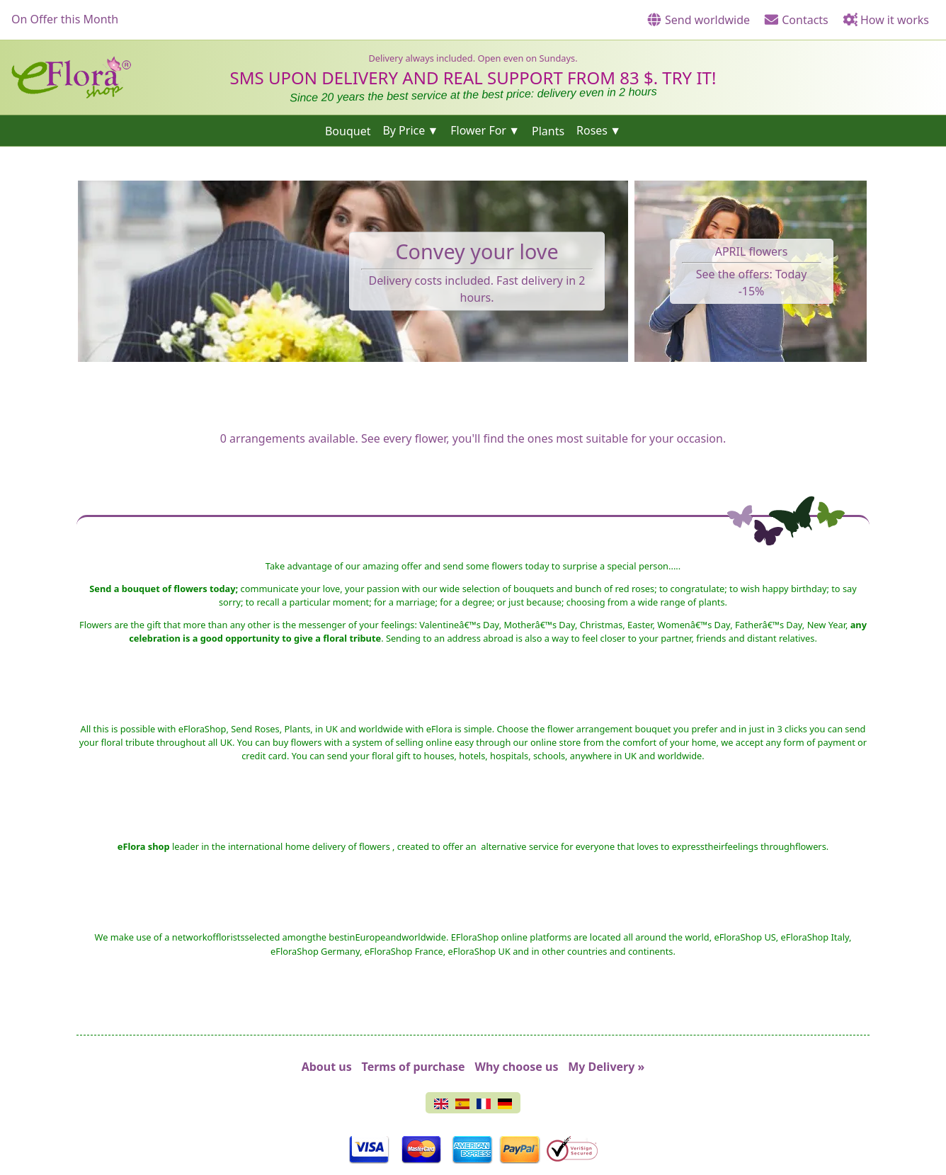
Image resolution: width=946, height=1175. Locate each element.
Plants (548, 130)
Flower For (478, 130)
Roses (592, 130)
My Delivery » (606, 1066)
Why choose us (516, 1066)
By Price (403, 130)
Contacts (796, 20)
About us (327, 1066)
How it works (886, 20)
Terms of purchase (413, 1066)
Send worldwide (698, 20)
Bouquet (348, 130)
